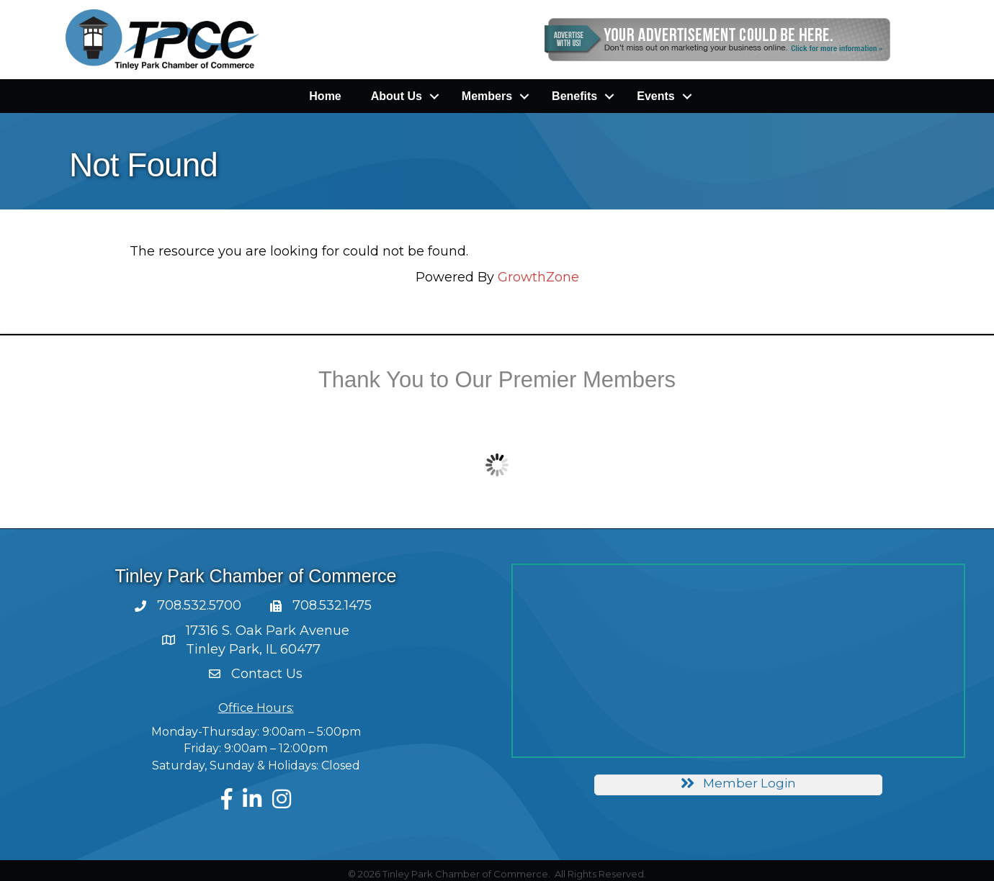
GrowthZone (538, 277)
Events (655, 96)
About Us (396, 96)
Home (325, 96)
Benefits (574, 96)
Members (487, 96)
